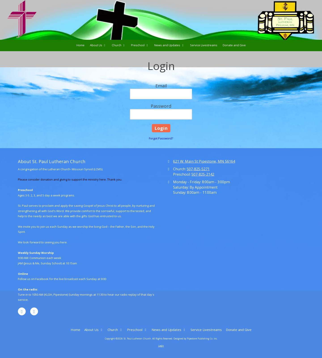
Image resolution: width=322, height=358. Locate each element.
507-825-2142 (202, 174)
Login (161, 345)
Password (161, 106)
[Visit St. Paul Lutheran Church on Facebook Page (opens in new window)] (22, 311)
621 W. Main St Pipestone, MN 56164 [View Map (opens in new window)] (204, 161)
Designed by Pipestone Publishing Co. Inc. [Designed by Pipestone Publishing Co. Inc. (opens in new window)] (196, 338)
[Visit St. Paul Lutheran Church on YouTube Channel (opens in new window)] (34, 311)
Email (161, 86)
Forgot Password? (161, 138)
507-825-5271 (198, 168)
